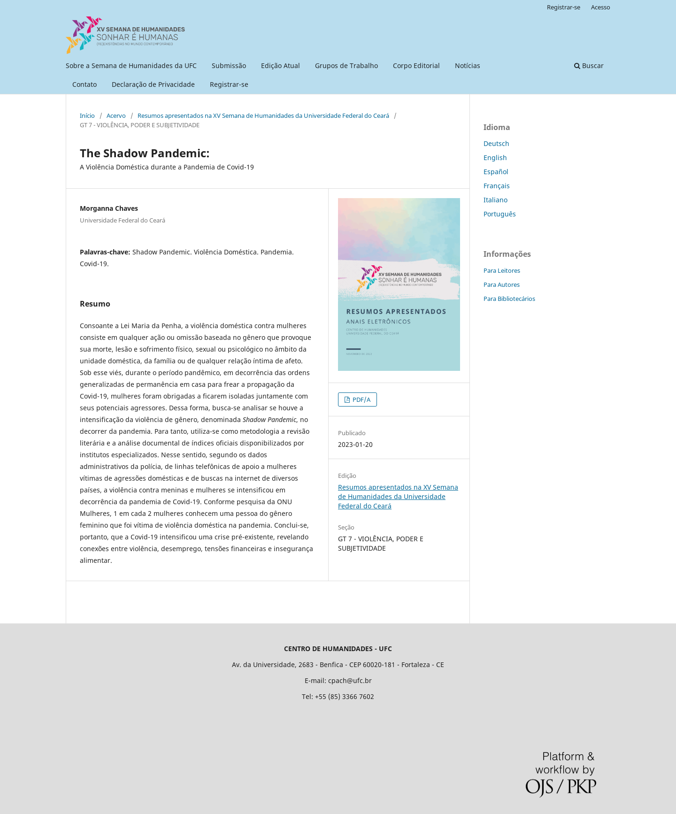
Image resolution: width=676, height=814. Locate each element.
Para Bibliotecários (509, 298)
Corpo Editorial (416, 65)
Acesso (600, 7)
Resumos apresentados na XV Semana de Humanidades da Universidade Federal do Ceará (263, 115)
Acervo (116, 115)
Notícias (467, 65)
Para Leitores (502, 270)
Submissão (229, 65)
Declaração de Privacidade (153, 84)
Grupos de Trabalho (346, 65)
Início (87, 115)
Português (500, 213)
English (495, 157)
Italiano (495, 199)
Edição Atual (280, 65)
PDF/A (360, 399)
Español (496, 171)
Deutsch (496, 143)
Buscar (589, 65)
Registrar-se (229, 84)
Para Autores (502, 284)
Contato (84, 84)
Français (497, 185)
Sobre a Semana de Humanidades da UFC (131, 65)
